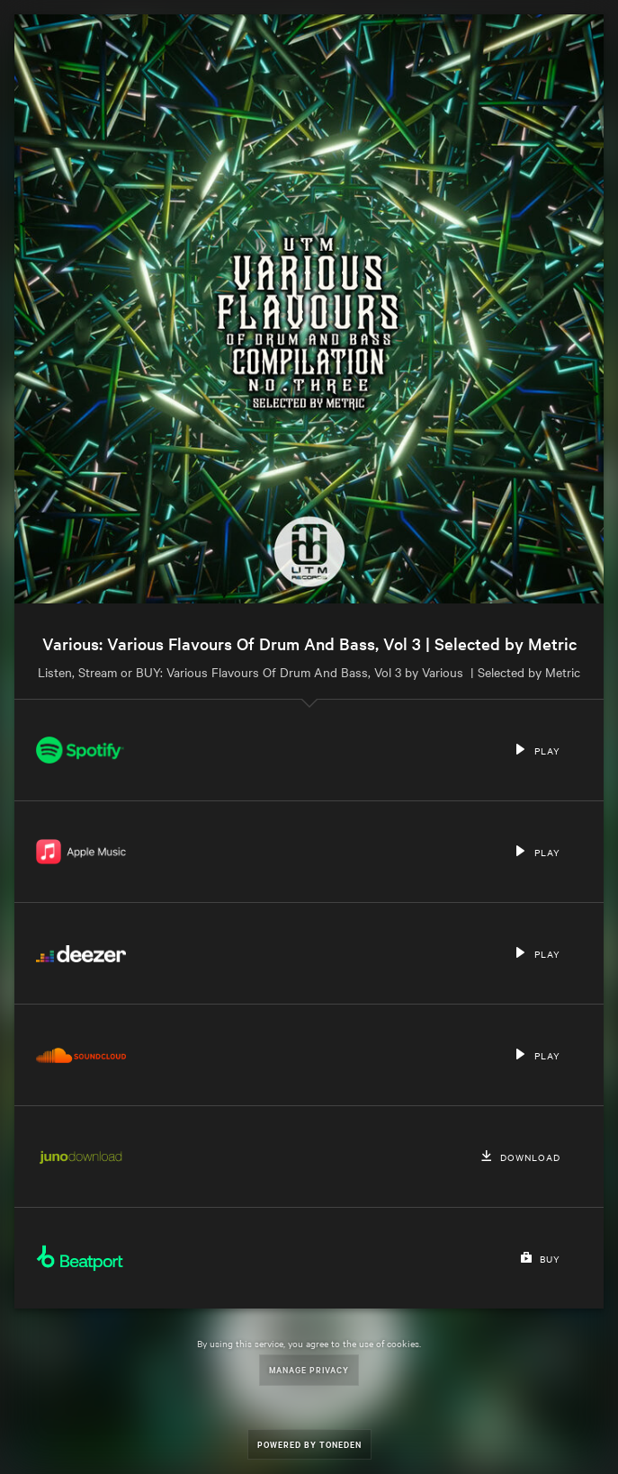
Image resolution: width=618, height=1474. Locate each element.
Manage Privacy (309, 1369)
